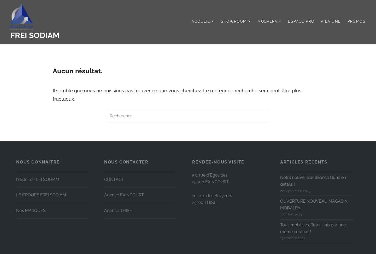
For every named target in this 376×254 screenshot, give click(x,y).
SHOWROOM (234, 21)
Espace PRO (301, 21)
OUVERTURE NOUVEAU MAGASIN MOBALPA (314, 204)
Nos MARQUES (31, 210)
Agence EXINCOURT (124, 194)
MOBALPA (267, 21)
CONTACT (114, 179)
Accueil (201, 21)
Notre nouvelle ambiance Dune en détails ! (313, 181)
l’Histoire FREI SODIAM (37, 179)
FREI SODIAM (35, 35)
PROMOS (357, 21)
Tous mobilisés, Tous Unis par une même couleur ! (313, 228)
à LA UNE (331, 21)
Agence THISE (118, 210)
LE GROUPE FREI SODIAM (41, 194)
